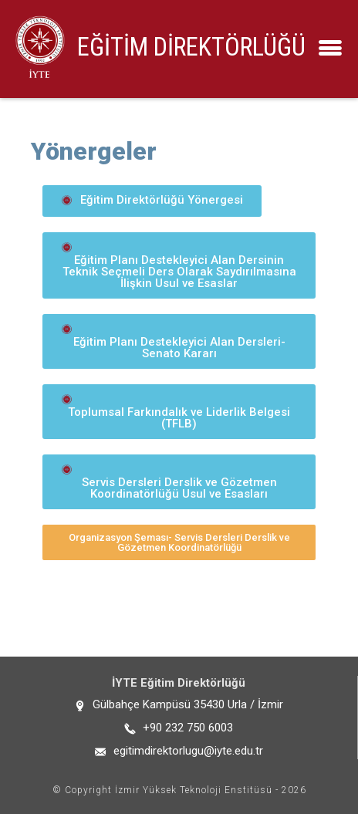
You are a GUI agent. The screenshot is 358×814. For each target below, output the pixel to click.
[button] (152, 201)
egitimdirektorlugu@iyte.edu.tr (188, 751)
